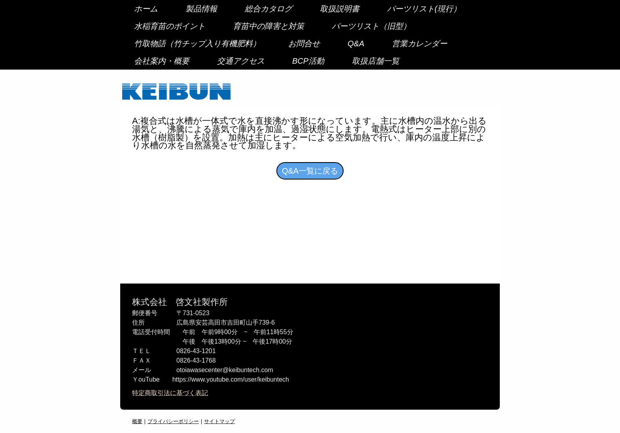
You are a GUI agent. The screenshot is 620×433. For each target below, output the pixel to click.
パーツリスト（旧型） (371, 26)
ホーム (146, 8)
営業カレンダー (419, 43)
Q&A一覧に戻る (310, 170)
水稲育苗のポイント (169, 26)
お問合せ (304, 43)
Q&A (356, 43)
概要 (137, 421)
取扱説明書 (339, 8)
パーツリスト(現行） (424, 8)
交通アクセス (241, 61)
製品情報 (201, 8)
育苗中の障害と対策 (268, 26)
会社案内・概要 (161, 61)
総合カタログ (268, 8)
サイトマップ (219, 421)
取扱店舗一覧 (375, 61)
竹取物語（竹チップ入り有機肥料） (197, 43)
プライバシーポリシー (173, 421)
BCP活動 (308, 61)
